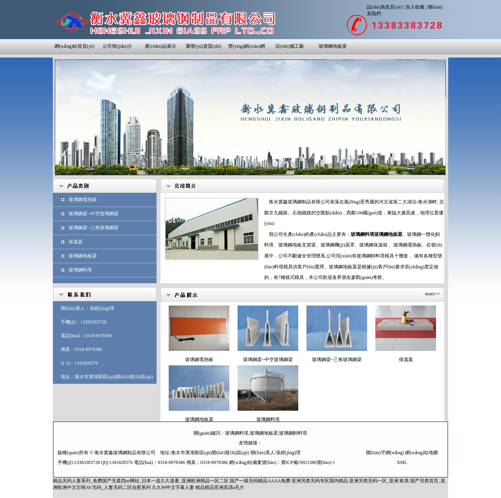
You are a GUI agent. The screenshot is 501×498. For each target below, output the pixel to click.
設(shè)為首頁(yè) (384, 7)
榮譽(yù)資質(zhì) (204, 46)
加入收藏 (414, 7)
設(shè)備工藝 (290, 46)
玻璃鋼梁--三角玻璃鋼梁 (93, 227)
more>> (432, 294)
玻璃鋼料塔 (80, 270)
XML (402, 462)
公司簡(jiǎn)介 (117, 46)
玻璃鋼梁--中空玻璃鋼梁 (93, 213)
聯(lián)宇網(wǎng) (385, 452)
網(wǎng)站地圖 (421, 452)
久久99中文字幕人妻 (173, 487)
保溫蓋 (75, 242)
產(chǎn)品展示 (160, 46)
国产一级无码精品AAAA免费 (260, 481)
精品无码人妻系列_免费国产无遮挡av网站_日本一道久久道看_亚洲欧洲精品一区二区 (141, 481)
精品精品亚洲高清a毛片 (219, 487)
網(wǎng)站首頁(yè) (74, 46)
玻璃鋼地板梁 (333, 46)
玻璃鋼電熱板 (82, 199)
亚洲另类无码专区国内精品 (320, 481)
